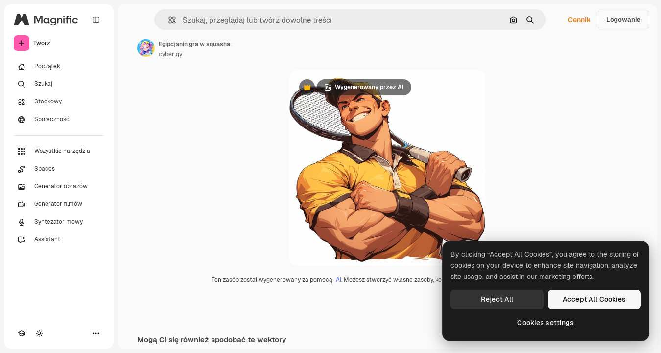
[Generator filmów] (59, 204)
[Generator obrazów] (59, 187)
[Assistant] (59, 240)
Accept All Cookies (594, 299)
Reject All (497, 299)
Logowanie (623, 19)
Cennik (579, 19)
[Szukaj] (59, 84)
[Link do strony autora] (146, 48)
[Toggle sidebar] (96, 19)
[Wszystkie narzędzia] (59, 151)
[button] (168, 20)
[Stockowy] (59, 102)
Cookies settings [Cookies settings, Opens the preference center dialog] (545, 322)
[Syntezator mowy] (59, 222)
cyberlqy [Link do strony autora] (170, 54)
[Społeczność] (59, 119)
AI (338, 280)
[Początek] (59, 67)
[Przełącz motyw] (39, 333)
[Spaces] (59, 169)
